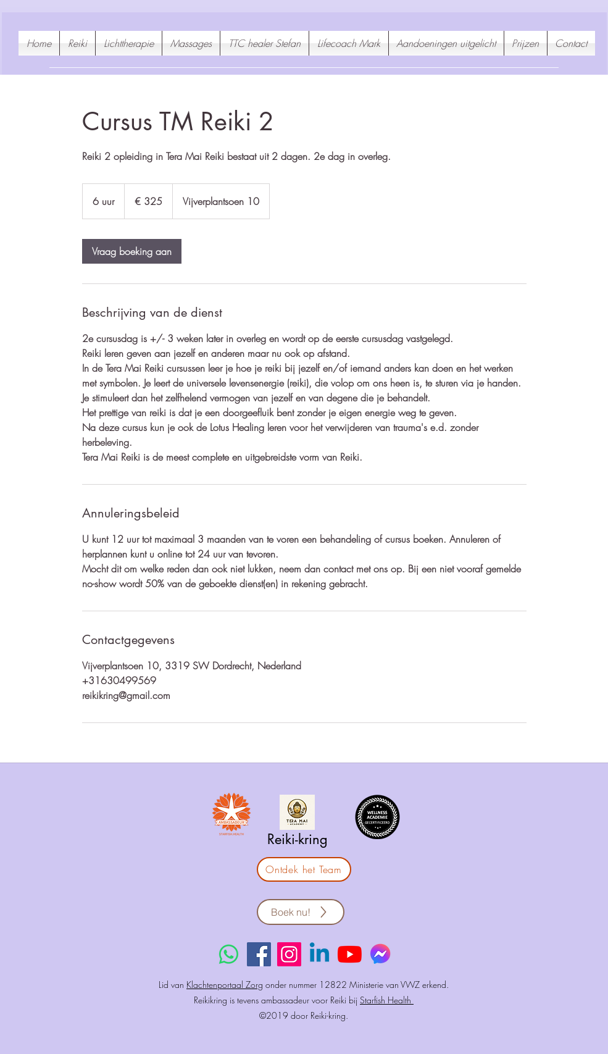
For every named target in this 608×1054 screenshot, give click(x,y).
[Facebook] (259, 954)
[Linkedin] (319, 954)
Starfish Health (387, 1000)
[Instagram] (289, 954)
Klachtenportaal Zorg (224, 984)
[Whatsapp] (229, 954)
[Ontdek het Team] (304, 869)
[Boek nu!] (300, 912)
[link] (131, 251)
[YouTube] (350, 954)
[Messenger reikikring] (380, 954)
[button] (446, 43)
